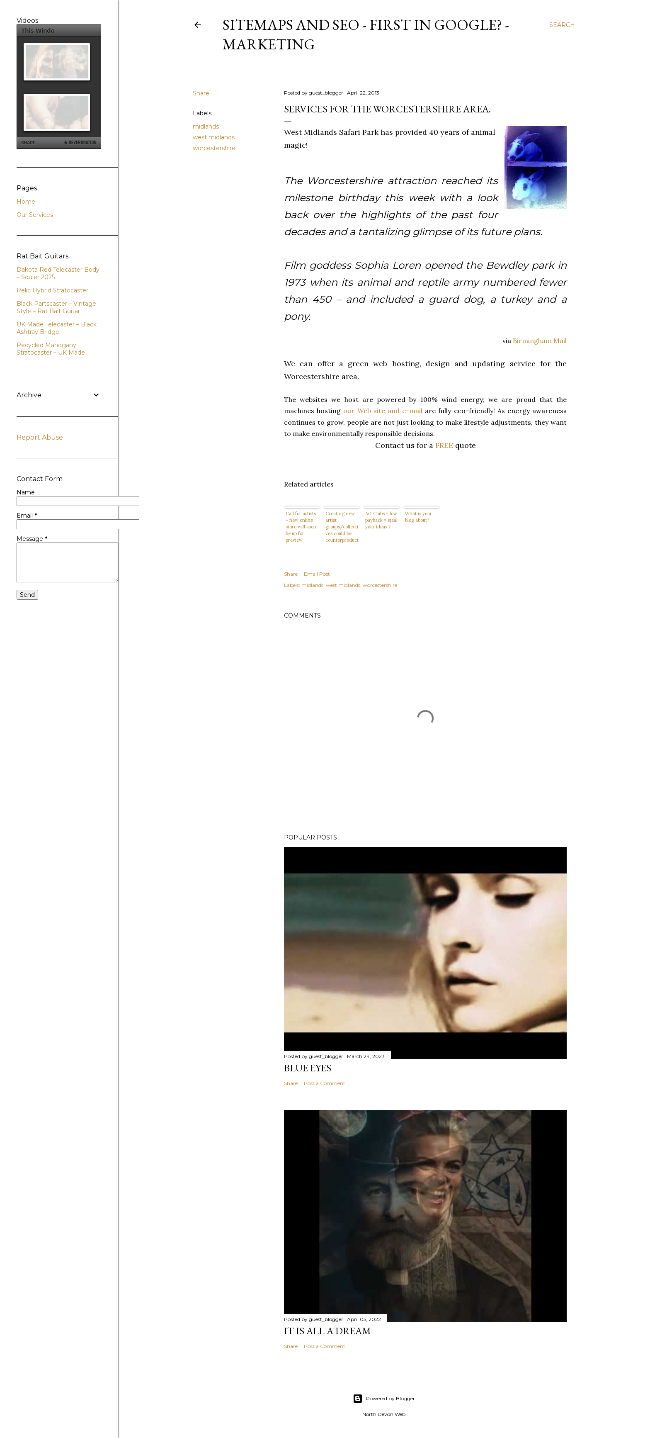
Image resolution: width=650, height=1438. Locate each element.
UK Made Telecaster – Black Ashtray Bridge (57, 328)
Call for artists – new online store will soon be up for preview (301, 527)
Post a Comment (324, 1083)
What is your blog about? (418, 517)
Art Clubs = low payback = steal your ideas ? (381, 520)
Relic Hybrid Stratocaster (52, 290)
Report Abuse (40, 437)
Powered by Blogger (384, 1399)
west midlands (214, 137)
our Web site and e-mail (384, 410)
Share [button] (201, 93)
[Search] (562, 25)
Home (26, 201)
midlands (206, 126)
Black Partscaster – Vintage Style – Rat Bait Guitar (56, 307)
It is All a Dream (327, 1330)
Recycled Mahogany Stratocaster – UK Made (51, 348)
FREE (444, 445)
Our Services (35, 215)
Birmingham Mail (540, 340)
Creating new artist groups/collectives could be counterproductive (342, 527)
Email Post (317, 574)
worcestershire (214, 148)
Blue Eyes (307, 1067)
